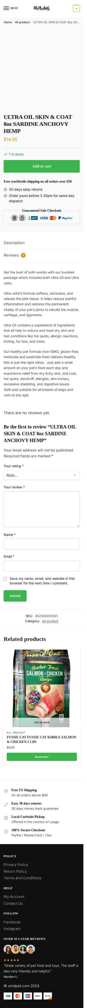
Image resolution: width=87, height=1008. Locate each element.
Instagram (12, 928)
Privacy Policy (16, 864)
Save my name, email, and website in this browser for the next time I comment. (42, 580)
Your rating (14, 466)
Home (8, 22)
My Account (14, 896)
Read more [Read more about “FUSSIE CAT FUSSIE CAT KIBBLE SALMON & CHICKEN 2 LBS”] (42, 756)
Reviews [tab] (15, 255)
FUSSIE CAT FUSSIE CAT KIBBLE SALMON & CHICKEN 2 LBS (41, 739)
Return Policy (15, 871)
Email (9, 556)
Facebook (12, 922)
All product (22, 22)
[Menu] (11, 8)
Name (10, 534)
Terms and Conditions (22, 878)
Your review (14, 487)
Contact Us (13, 903)
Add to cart (41, 166)
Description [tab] (14, 242)
